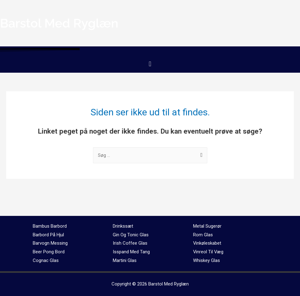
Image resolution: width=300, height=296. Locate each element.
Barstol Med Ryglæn (168, 284)
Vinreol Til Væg (208, 252)
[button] (150, 64)
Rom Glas (203, 235)
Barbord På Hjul (48, 235)
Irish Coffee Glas (130, 243)
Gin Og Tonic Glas (131, 235)
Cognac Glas (46, 260)
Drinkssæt (123, 226)
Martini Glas (125, 260)
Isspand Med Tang (131, 252)
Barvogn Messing (50, 243)
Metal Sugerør (207, 226)
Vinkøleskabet (207, 243)
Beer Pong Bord (49, 252)
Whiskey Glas (206, 260)
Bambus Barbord (50, 226)
